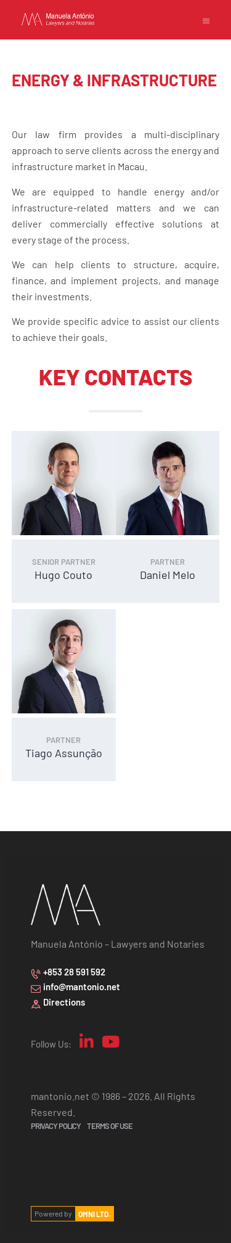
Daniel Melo (167, 570)
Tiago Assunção (63, 743)
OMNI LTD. (94, 1205)
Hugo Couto (63, 570)
